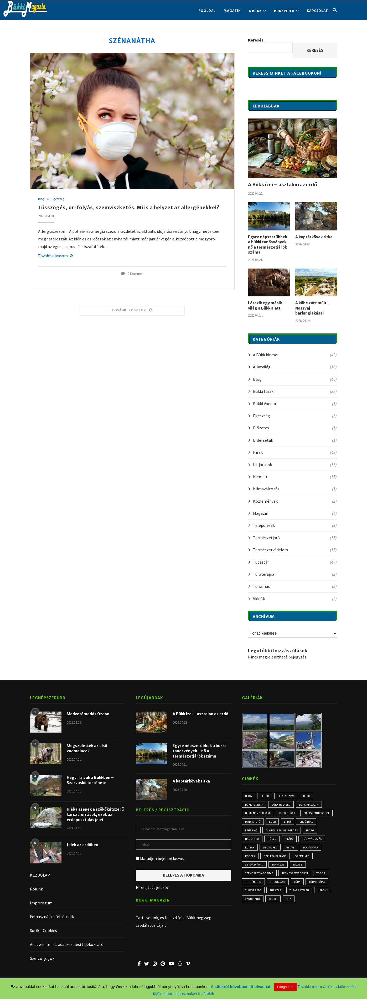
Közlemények (295, 501)
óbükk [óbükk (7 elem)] (273, 904)
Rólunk (36, 889)
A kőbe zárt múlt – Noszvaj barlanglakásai (312, 308)
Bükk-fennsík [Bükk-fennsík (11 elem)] (254, 805)
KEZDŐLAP (40, 875)
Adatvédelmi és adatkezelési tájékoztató (67, 944)
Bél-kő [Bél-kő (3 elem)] (265, 796)
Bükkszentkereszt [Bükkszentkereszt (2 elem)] (317, 814)
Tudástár (295, 562)
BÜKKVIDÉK (284, 11)
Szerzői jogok (42, 958)
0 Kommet (132, 273)
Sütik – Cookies (43, 930)
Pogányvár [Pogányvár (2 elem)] (312, 850)
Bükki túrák (295, 391)
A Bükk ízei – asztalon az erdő (282, 185)
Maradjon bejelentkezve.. (160, 858)
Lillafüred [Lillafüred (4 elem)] (270, 850)
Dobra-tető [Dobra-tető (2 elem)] (253, 823)
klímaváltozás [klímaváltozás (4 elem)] (313, 841)
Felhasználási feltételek (52, 916)
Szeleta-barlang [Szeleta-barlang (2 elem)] (276, 859)
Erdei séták (295, 440)
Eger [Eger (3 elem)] (273, 823)
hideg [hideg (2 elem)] (312, 832)
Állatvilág (295, 367)
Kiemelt (295, 477)
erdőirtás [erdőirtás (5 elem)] (308, 823)
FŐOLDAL (207, 11)
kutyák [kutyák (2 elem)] (250, 850)
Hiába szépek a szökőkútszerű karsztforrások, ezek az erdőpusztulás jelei (95, 814)
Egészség (58, 199)
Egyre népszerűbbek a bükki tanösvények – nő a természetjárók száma (269, 245)
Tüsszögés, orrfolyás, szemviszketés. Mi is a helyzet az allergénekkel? (128, 208)
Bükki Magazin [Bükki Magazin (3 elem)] (311, 805)
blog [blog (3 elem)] (248, 796)
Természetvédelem (295, 550)
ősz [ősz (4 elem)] (289, 904)
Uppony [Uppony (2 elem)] (324, 895)
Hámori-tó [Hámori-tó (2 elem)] (252, 841)
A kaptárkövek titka (314, 237)
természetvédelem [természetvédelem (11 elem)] (295, 877)
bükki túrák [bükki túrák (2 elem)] (288, 814)
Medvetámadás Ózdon (88, 714)
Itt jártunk (295, 464)
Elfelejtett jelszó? (152, 887)
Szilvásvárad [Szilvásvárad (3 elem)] (254, 868)
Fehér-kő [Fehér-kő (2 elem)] (251, 832)
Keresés (255, 40)
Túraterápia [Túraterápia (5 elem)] (318, 886)
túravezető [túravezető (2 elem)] (253, 895)
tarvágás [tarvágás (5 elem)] (278, 868)
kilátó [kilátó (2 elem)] (290, 841)
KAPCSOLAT (317, 11)
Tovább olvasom (55, 255)
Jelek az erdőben (82, 844)
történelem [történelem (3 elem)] (253, 886)
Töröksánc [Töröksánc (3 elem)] (278, 886)
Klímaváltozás (295, 489)
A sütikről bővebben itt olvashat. (241, 986)
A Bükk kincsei (295, 355)
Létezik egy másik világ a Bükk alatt (265, 306)
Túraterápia (295, 574)
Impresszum (41, 902)
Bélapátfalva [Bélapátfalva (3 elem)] (287, 796)
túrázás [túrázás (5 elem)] (276, 895)
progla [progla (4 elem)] (250, 859)
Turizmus (295, 586)
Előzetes (295, 428)
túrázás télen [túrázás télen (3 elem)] (300, 895)
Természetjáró (295, 537)
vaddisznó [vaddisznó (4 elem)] (252, 904)
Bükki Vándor (295, 403)
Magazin (232, 11)
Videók (295, 598)
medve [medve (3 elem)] (291, 850)
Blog (41, 199)
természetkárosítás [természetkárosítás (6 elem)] (259, 877)
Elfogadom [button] (285, 987)
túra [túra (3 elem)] (298, 886)
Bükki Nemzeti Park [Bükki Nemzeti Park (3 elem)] (258, 814)
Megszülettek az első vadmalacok (87, 748)
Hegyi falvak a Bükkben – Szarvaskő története (90, 780)
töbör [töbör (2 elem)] (321, 877)
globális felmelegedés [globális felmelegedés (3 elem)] (283, 832)
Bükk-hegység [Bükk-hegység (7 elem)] (282, 805)
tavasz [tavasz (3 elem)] (299, 868)
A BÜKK (255, 11)
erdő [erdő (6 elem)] (288, 823)
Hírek (295, 452)
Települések (295, 525)
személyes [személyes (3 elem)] (304, 859)
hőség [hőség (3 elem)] (272, 841)
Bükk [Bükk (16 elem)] (308, 796)
